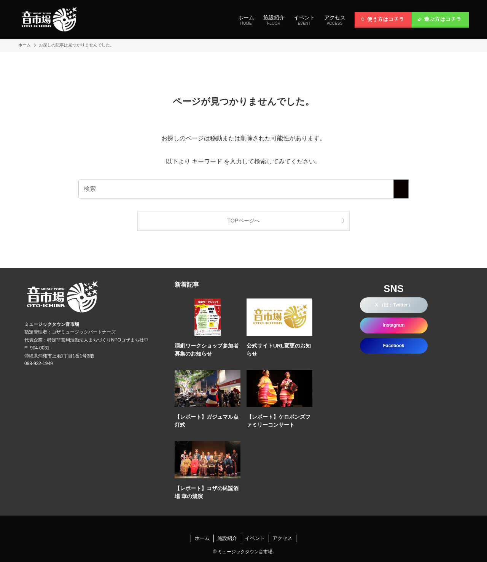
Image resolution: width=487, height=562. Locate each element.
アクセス (282, 538)
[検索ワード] (243, 188)
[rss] (252, 525)
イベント (255, 538)
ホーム (202, 538)
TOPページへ (243, 220)
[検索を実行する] (401, 188)
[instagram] (243, 525)
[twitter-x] (234, 525)
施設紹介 (227, 538)
